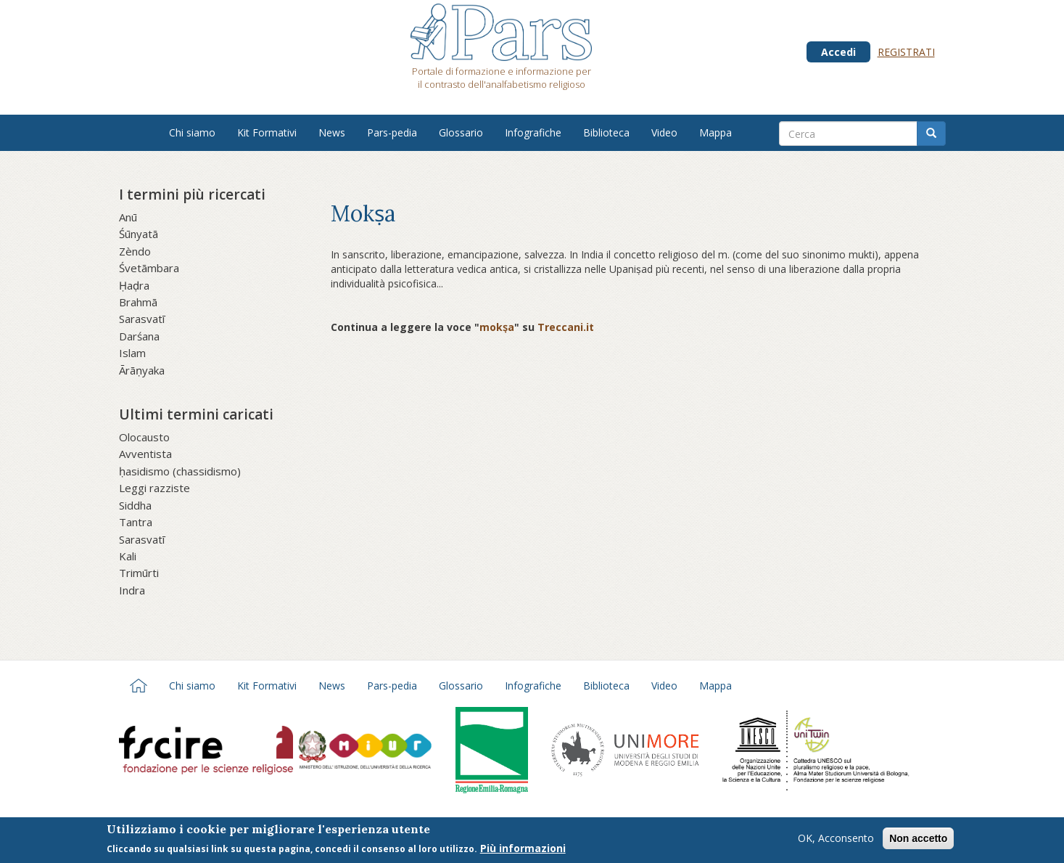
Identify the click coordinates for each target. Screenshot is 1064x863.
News (331, 132)
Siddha (135, 505)
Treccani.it (565, 327)
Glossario (461, 132)
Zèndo (135, 251)
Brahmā (138, 302)
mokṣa (496, 327)
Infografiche (533, 132)
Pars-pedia (392, 132)
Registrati (906, 52)
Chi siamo (192, 132)
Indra (132, 590)
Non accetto (918, 841)
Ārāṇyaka (142, 370)
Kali (127, 556)
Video (664, 132)
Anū (128, 217)
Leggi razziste (154, 487)
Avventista (145, 453)
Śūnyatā (138, 233)
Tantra (135, 522)
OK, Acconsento (836, 841)
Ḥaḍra (134, 285)
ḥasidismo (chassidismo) (180, 471)
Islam (132, 352)
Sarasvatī (142, 318)
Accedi (838, 52)
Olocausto (144, 437)
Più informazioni (523, 851)
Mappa (715, 132)
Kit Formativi (267, 132)
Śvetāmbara (149, 268)
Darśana (139, 336)
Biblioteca (606, 132)
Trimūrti (139, 572)
